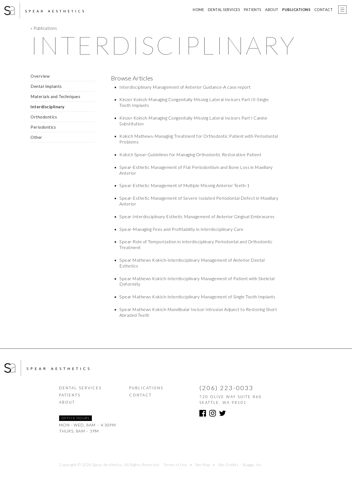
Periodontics (43, 127)
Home (198, 9)
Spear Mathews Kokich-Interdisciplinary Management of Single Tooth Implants (197, 296)
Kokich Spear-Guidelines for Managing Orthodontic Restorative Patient (190, 154)
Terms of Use (175, 464)
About (272, 9)
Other (36, 137)
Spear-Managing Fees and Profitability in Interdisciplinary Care (181, 229)
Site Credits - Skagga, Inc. (240, 464)
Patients (253, 9)
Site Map (202, 464)
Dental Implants (46, 86)
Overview (40, 76)
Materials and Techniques (55, 96)
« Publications (44, 28)
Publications (296, 9)
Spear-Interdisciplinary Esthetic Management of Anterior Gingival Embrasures (197, 216)
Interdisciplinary (48, 106)
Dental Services (224, 9)
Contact (323, 9)
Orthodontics (44, 116)
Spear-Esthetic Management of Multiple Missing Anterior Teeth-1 (184, 185)
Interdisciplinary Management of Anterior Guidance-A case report (185, 87)
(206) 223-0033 (226, 387)
